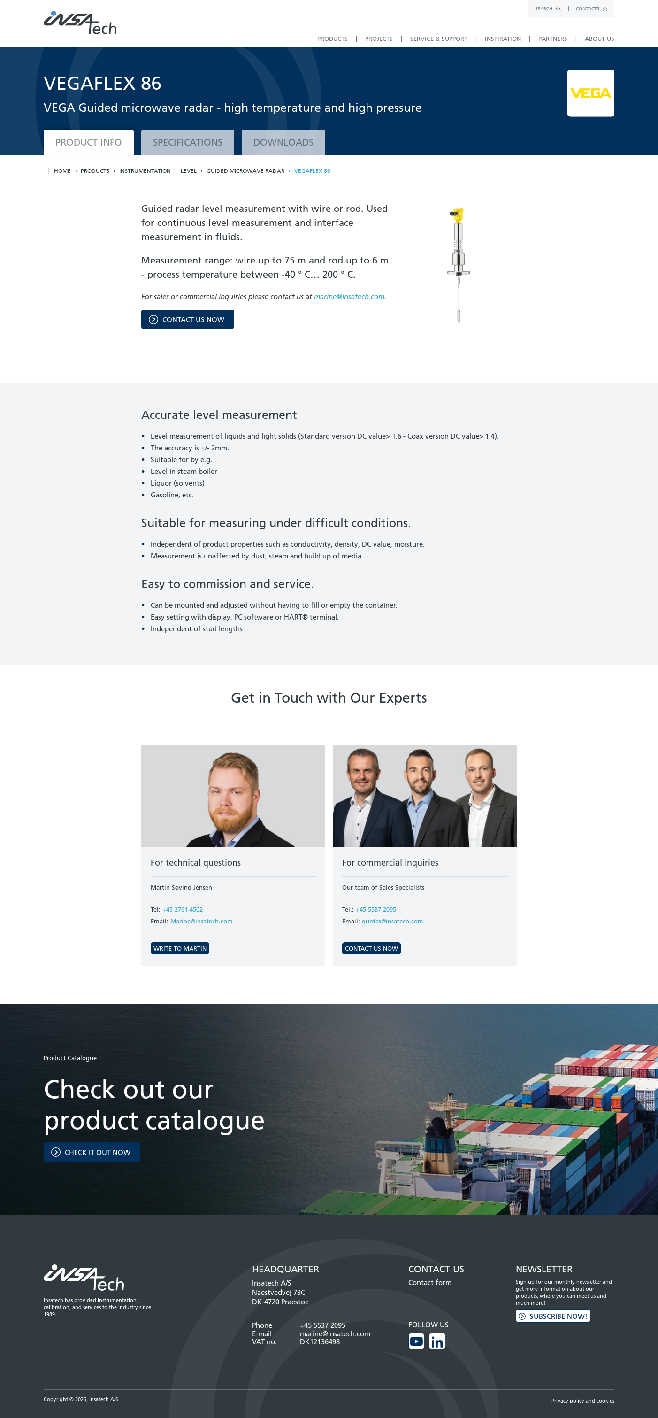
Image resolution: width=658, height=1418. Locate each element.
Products (95, 171)
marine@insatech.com (349, 296)
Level (189, 171)
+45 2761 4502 (182, 909)
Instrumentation (145, 171)
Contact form (429, 1282)
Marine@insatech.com (201, 921)
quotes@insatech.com (392, 921)
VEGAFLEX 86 (312, 171)
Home (62, 171)
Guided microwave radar (245, 171)
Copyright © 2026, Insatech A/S (81, 1398)
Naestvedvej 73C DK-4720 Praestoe (280, 1297)
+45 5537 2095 (376, 909)
